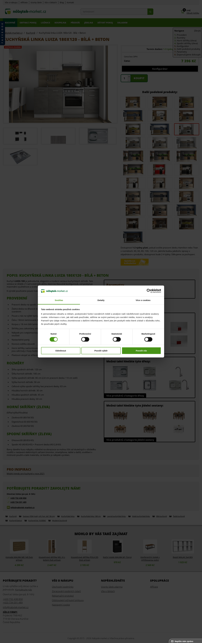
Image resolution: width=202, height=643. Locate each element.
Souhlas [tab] (59, 300)
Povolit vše (141, 350)
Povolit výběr (101, 350)
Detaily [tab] (101, 300)
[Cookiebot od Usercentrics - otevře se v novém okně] (148, 291)
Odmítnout (60, 350)
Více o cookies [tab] (143, 300)
